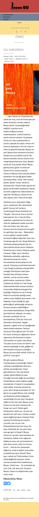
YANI (18, 490)
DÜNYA (23, 490)
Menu (20, 22)
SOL (14, 490)
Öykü (11, 56)
